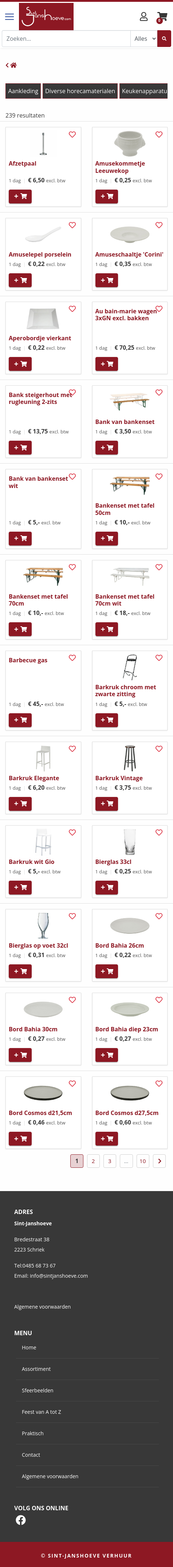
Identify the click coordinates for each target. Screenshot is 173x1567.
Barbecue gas (28, 660)
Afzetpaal (22, 163)
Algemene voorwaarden (42, 1306)
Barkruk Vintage (119, 778)
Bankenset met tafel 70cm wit (125, 599)
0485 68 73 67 (39, 1265)
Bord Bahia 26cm (119, 945)
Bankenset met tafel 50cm (125, 508)
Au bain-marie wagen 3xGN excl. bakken (126, 314)
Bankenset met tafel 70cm (38, 599)
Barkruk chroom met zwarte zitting (125, 690)
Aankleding (23, 91)
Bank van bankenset (125, 422)
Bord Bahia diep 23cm (126, 1029)
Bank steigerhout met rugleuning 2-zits (40, 398)
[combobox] (66, 38)
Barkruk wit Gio (32, 862)
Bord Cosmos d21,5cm (40, 1113)
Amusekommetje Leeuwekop (120, 166)
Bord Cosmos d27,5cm (127, 1113)
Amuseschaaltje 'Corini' (129, 254)
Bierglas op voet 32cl (38, 945)
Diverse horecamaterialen (80, 91)
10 (142, 1161)
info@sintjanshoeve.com (59, 1275)
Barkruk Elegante (34, 778)
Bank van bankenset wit (38, 482)
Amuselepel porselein (40, 254)
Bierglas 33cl (113, 862)
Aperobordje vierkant (40, 338)
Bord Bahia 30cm (33, 1029)
